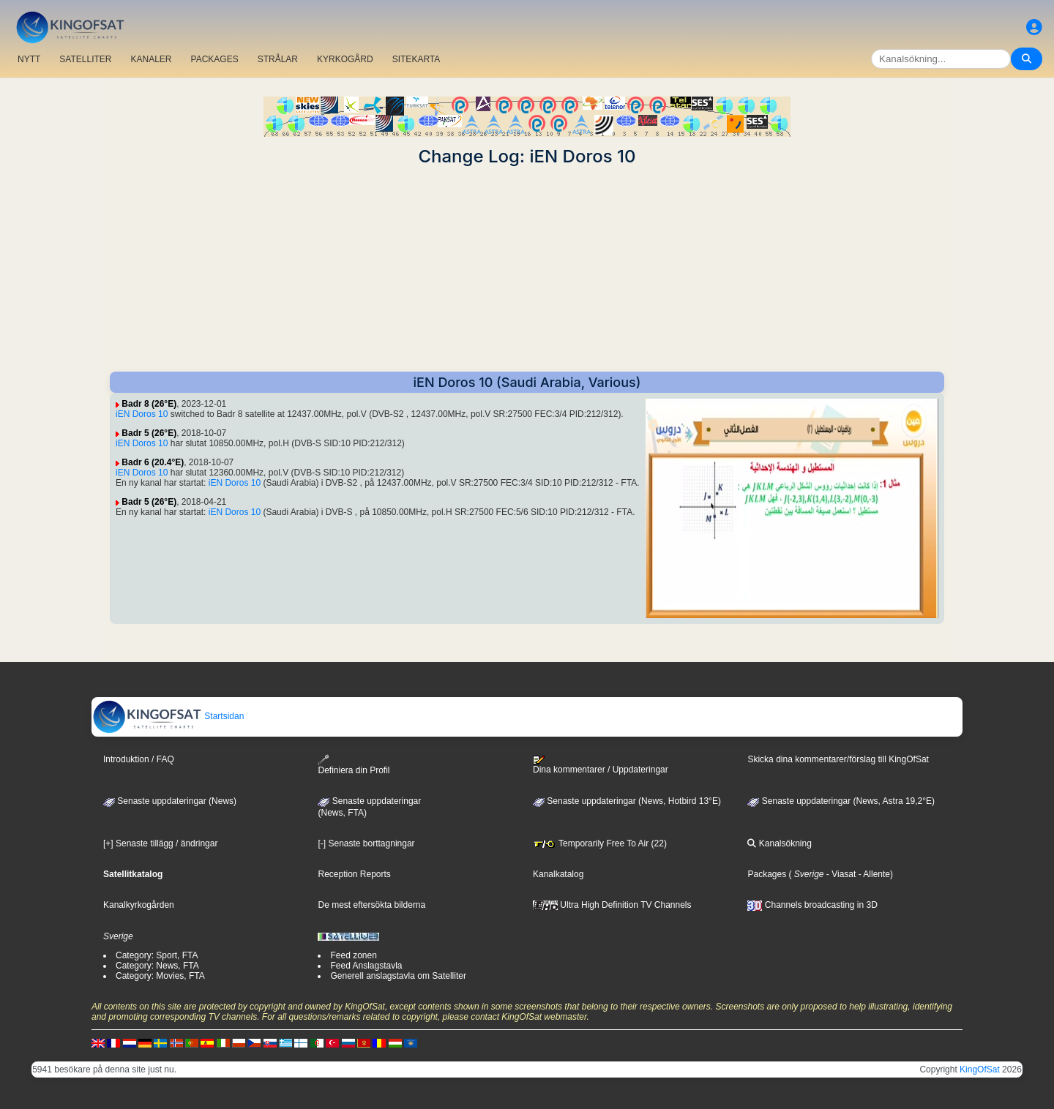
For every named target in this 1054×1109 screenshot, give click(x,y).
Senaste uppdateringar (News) (169, 801)
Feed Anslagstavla (366, 965)
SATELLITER (85, 59)
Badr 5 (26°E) (149, 433)
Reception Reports (354, 874)
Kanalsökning (779, 843)
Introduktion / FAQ (138, 759)
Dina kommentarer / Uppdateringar (600, 765)
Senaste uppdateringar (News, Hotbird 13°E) (627, 801)
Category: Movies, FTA (160, 976)
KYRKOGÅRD (345, 59)
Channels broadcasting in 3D (812, 905)
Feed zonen (353, 955)
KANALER (150, 59)
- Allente (873, 874)
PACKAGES (215, 59)
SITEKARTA (416, 59)
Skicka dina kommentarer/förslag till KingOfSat (837, 759)
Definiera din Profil (353, 764)
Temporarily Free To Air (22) (600, 843)
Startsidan (168, 716)
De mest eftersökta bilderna (371, 905)
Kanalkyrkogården (138, 905)
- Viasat (840, 874)
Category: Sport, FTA (157, 955)
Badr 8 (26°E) (149, 404)
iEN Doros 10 (142, 414)
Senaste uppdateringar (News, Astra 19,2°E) (841, 801)
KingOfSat (980, 1069)
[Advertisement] (527, 269)
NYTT (29, 59)
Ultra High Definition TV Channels (612, 905)
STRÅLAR (278, 59)
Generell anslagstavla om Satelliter (398, 976)
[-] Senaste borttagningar (366, 843)
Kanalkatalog (558, 874)
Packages (766, 874)
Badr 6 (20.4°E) (153, 462)
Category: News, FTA (157, 965)
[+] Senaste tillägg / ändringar (160, 843)
